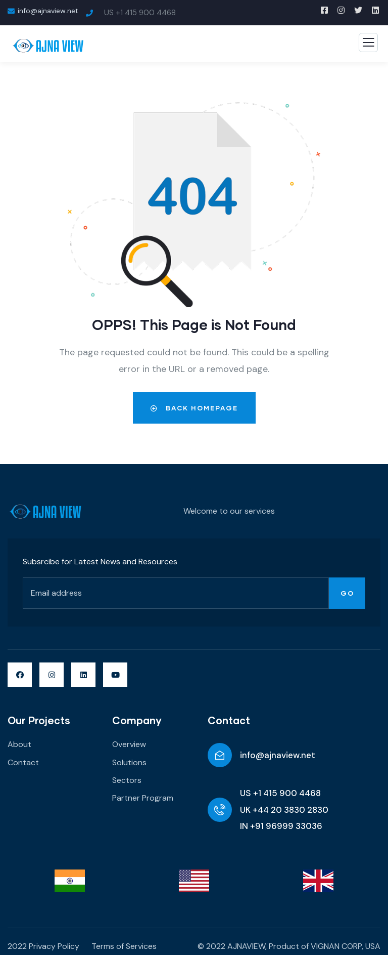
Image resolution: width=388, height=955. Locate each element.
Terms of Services (124, 946)
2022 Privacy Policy (43, 946)
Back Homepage (194, 408)
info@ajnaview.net (277, 755)
